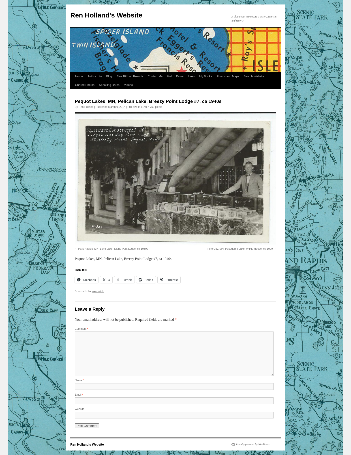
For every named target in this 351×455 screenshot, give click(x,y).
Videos (128, 85)
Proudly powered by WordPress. (253, 444)
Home (79, 76)
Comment (81, 328)
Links (191, 76)
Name (79, 380)
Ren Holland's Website (106, 15)
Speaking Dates (109, 85)
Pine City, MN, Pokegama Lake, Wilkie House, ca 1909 (240, 248)
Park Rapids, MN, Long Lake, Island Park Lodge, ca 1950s (113, 248)
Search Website (254, 76)
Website (79, 409)
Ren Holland (86, 106)
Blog (109, 76)
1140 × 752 (147, 106)
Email (79, 394)
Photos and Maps (227, 76)
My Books (205, 76)
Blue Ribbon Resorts (129, 76)
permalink (98, 291)
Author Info (95, 76)
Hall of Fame (175, 76)
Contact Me (155, 76)
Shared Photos (84, 85)
